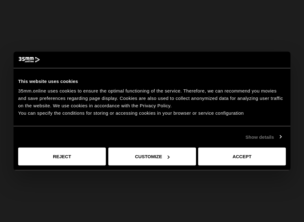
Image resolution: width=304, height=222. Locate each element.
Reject (62, 156)
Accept (242, 156)
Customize (152, 156)
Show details (260, 136)
